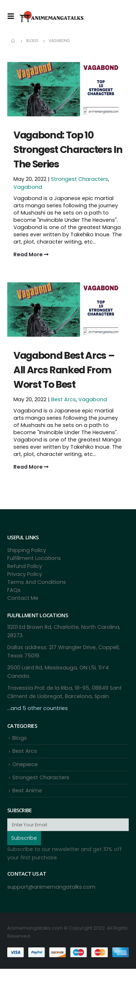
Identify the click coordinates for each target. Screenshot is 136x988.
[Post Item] (68, 88)
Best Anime (27, 790)
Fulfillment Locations (34, 558)
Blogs (19, 738)
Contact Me (22, 598)
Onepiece (25, 764)
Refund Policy (24, 566)
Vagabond (27, 187)
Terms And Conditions (36, 582)
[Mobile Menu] (13, 16)
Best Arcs (63, 399)
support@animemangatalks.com (51, 887)
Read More (31, 254)
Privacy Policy (24, 574)
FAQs (14, 590)
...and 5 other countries (37, 708)
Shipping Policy (26, 550)
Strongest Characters (79, 179)
